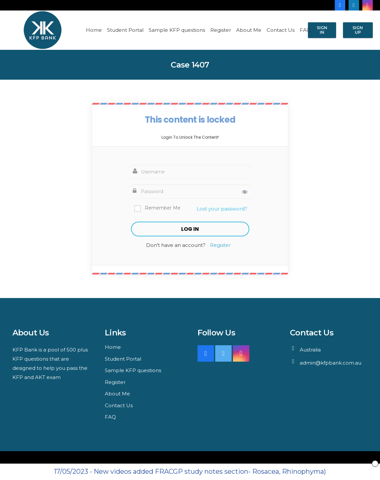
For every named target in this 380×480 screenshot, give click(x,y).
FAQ (110, 417)
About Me (117, 393)
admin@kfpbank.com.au (330, 363)
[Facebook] (340, 5)
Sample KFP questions (133, 370)
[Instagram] (367, 5)
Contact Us (119, 405)
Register (220, 245)
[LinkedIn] (354, 5)
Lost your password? (222, 209)
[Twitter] (223, 353)
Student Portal (123, 359)
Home (113, 347)
